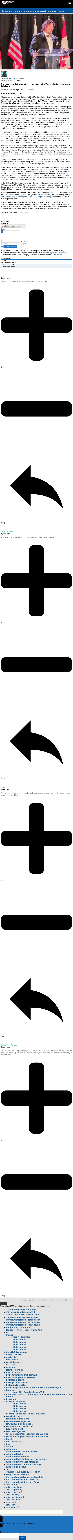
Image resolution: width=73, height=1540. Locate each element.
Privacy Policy (49, 1300)
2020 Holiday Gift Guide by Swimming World (21, 1310)
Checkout (9, 1335)
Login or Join (10, 1390)
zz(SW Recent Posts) (13, 1500)
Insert (22, 1538)
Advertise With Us (63, 1300)
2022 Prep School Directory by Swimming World (22, 1315)
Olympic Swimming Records (15, 1431)
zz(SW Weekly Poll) (12, 1507)
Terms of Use (56, 255)
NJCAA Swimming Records (14, 1429)
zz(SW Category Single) (14, 1490)
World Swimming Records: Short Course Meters (22, 1482)
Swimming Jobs (11, 1449)
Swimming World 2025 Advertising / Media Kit (21, 1452)
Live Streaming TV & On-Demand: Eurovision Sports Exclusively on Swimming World (34, 1388)
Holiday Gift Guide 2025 (14, 1372)
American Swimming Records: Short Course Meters (23, 1322)
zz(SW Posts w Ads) (12, 1495)
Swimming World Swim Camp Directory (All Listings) (23, 1464)
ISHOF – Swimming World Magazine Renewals (21, 1377)
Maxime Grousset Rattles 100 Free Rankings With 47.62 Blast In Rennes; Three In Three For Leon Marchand (39, 1396)
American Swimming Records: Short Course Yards (23, 1325)
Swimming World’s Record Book (16, 1467)
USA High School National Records (17, 1474)
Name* (23, 241)
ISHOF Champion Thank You (15, 1380)
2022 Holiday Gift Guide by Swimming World (21, 1312)
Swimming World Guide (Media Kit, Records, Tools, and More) (26, 1459)
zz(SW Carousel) (11, 1485)
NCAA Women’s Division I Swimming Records (20, 1426)
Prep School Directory (13, 1442)
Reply (3, 1532)
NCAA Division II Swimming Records (17, 1419)
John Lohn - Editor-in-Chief (13, 78)
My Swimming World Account (16, 1402)
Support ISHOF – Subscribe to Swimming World (29, 1392)
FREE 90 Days (10, 1365)
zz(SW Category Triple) (14, 1492)
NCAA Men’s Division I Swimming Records (19, 1424)
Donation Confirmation (14, 1355)
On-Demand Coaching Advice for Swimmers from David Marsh (27, 1434)
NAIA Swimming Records (14, 1416)
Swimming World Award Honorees (17, 1457)
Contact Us (26, 1300)
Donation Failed (11, 1357)
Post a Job (9, 1439)
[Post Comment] (10, 246)
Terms (8, 1469)
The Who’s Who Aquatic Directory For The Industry (23, 1472)
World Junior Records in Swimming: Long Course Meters (25, 1477)
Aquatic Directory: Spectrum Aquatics (19, 1327)
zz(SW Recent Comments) (15, 1497)
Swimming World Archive (14, 1454)
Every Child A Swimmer (13, 1362)
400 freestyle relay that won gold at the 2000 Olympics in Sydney (26, 196)
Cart (7, 1332)
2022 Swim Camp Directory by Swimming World (22, 1317)
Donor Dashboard (12, 1360)
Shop (8, 1444)
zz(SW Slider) (10, 1505)
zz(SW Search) (11, 1502)
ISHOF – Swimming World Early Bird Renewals (21, 1375)
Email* (23, 244)
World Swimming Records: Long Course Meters (22, 1480)
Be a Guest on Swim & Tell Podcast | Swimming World (24, 1330)
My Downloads (11, 1399)
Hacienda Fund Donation (14, 1370)
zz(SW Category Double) (14, 1487)
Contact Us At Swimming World (16, 1352)
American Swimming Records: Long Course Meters (23, 1320)
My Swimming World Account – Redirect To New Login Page (26, 1414)
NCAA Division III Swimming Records (18, 1421)
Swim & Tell (10, 1447)
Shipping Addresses (19, 1339)
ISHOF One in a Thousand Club (16, 1385)
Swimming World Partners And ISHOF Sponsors (22, 1462)
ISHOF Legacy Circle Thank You (16, 1383)
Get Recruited (11, 1367)
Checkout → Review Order (21, 1337)
